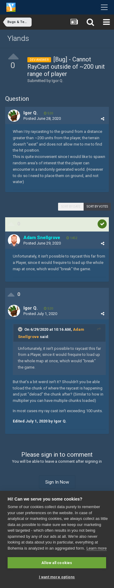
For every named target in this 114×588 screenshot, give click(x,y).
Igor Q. (57, 80)
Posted (42, 118)
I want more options (57, 577)
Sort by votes (97, 206)
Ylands (18, 38)
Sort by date (71, 206)
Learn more (96, 548)
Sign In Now (57, 482)
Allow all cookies (56, 563)
